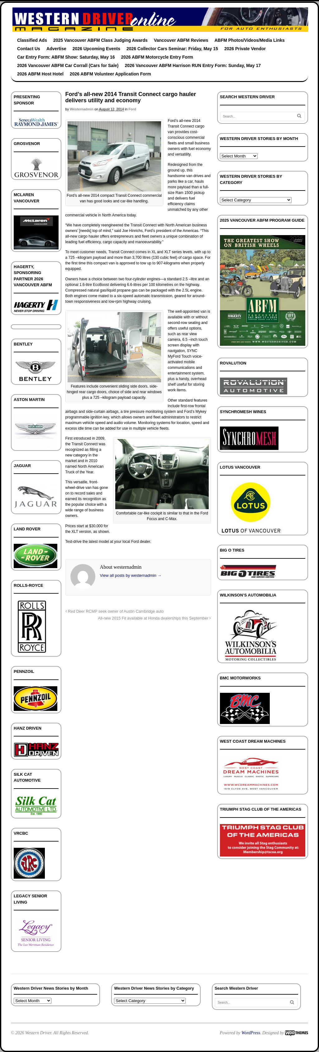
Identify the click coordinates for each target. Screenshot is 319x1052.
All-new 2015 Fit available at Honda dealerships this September (154, 618)
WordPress (250, 1032)
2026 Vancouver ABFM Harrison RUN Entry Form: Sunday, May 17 (193, 65)
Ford (132, 109)
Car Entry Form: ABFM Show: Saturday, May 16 (66, 57)
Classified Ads (32, 40)
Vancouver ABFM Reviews (181, 40)
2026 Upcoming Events (96, 48)
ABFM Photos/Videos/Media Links (249, 40)
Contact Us (28, 48)
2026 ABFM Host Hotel (40, 73)
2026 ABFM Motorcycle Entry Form (157, 57)
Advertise (56, 48)
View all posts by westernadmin (131, 575)
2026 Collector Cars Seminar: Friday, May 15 (172, 48)
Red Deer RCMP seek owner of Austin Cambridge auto (114, 611)
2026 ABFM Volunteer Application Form (110, 73)
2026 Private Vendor (245, 48)
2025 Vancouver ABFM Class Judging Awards (100, 40)
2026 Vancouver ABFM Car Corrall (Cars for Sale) (68, 65)
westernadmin (81, 109)
